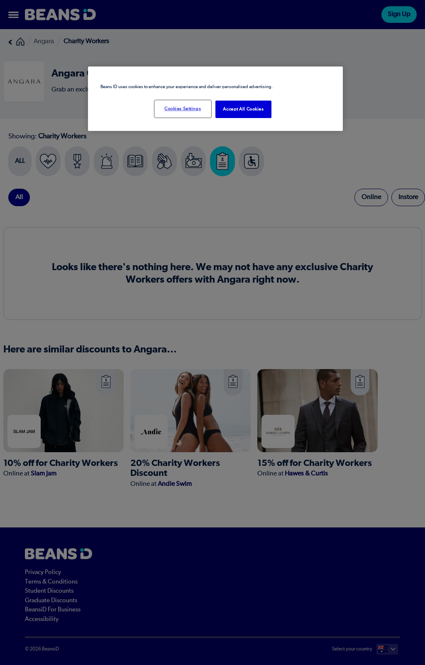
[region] (215, 98)
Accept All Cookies (243, 109)
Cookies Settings (182, 108)
